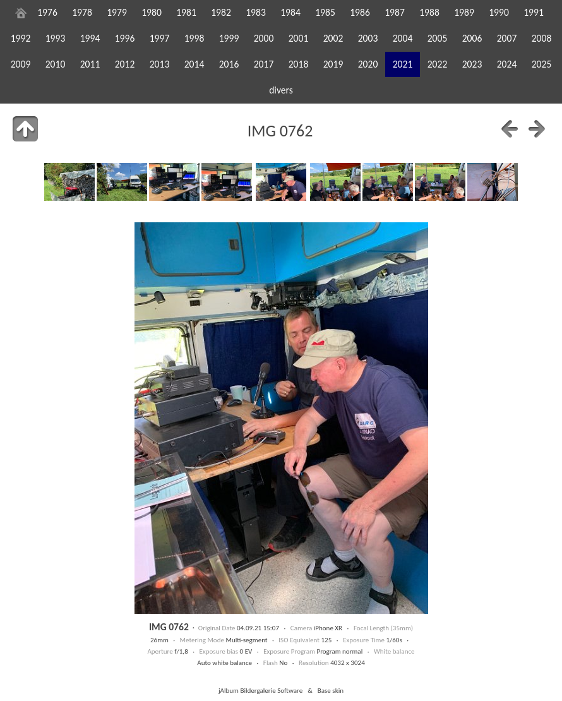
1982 (221, 12)
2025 (542, 64)
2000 (264, 38)
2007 (507, 38)
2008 (542, 38)
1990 (499, 12)
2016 (229, 64)
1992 (21, 38)
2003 (368, 38)
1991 (533, 12)
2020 (368, 64)
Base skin (331, 690)
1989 (464, 12)
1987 (395, 12)
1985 (325, 12)
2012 (125, 64)
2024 (507, 64)
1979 (117, 12)
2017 (264, 64)
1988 (429, 12)
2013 (160, 64)
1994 (90, 38)
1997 (160, 38)
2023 (472, 64)
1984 (290, 12)
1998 (194, 38)
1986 (360, 12)
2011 (90, 64)
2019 (333, 64)
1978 (82, 12)
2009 (21, 64)
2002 (333, 38)
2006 (472, 38)
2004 (403, 38)
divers (281, 90)
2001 (299, 38)
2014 (194, 64)
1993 (55, 38)
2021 (403, 64)
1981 (186, 12)
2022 (437, 64)
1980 (151, 12)
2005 (437, 38)
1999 (229, 38)
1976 (47, 12)
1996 (125, 38)
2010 (55, 64)
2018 (299, 64)
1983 (256, 12)
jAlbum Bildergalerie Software (260, 690)
